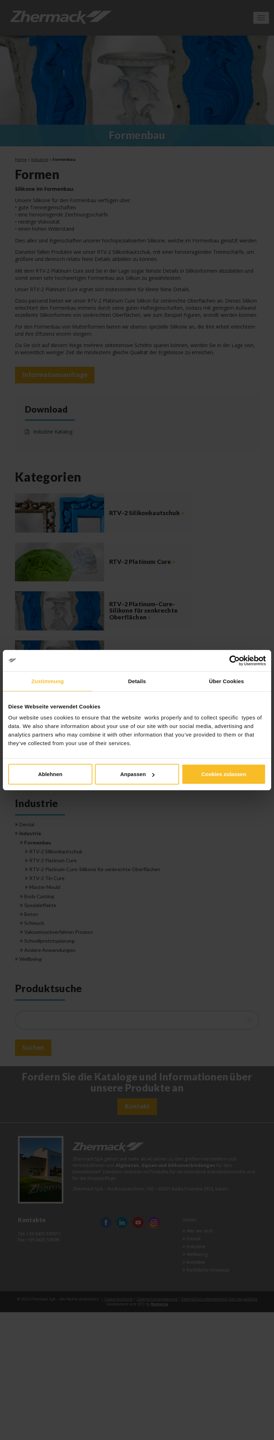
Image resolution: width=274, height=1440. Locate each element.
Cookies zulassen (223, 774)
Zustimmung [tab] (47, 681)
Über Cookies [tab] (226, 681)
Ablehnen (50, 774)
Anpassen (137, 774)
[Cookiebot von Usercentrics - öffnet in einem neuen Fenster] (234, 660)
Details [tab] (137, 681)
